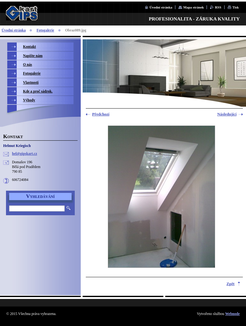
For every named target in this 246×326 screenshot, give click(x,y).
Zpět (230, 284)
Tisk (235, 7)
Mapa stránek (193, 7)
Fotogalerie (45, 30)
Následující (227, 114)
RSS (218, 7)
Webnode (232, 314)
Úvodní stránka (160, 7)
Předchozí (100, 114)
